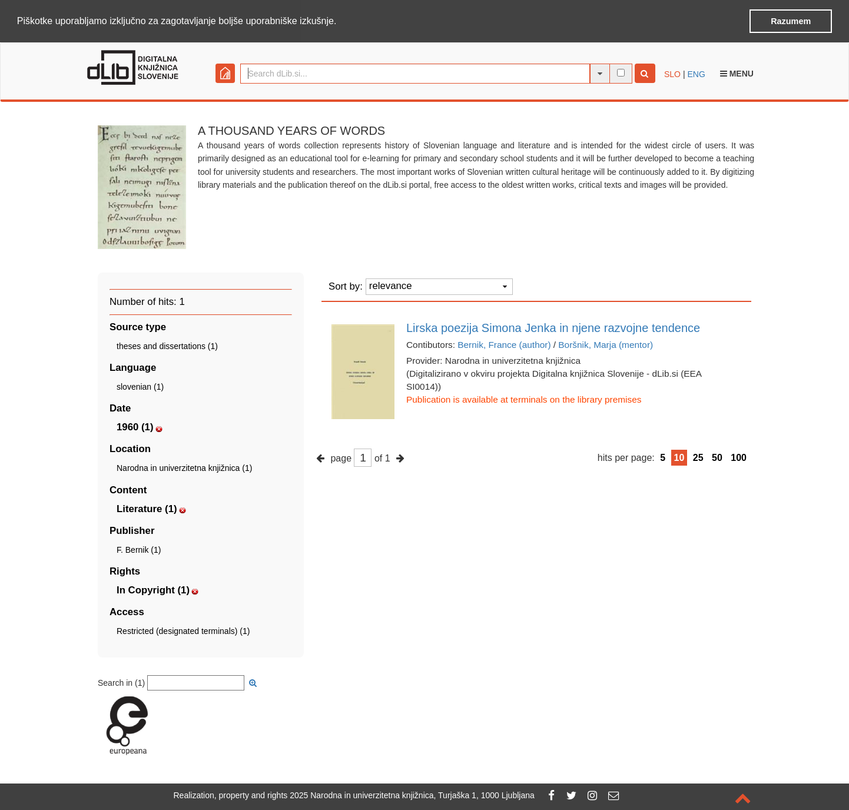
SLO (672, 73)
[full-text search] (621, 72)
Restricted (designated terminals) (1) (183, 630)
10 (679, 457)
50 (717, 457)
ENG (696, 73)
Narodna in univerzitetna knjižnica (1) (184, 467)
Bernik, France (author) (503, 344)
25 (698, 457)
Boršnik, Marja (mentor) (605, 344)
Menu (737, 73)
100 (739, 457)
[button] (341, 22)
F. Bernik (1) (139, 549)
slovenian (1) (140, 386)
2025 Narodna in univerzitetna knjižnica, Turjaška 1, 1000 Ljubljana (412, 795)
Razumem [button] (791, 21)
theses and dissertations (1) (167, 345)
